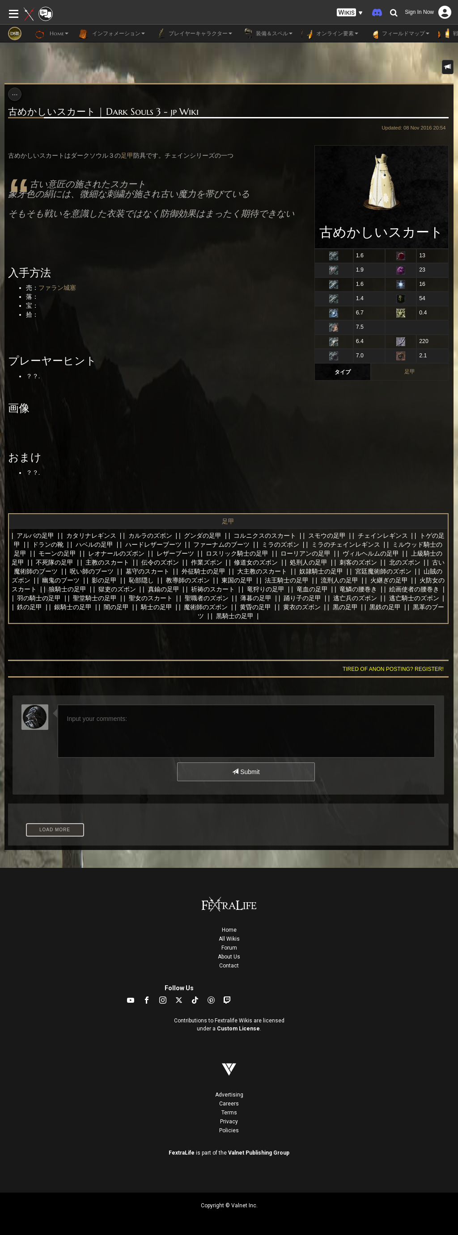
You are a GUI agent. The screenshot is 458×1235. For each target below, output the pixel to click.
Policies (229, 1130)
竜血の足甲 (312, 589)
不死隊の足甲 (54, 562)
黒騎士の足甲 (235, 616)
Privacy (229, 1121)
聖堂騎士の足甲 (95, 598)
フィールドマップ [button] (398, 33)
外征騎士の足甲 (203, 571)
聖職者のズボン (207, 598)
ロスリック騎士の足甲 (237, 553)
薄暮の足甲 (255, 598)
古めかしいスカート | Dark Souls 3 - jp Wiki (103, 112)
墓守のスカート (148, 571)
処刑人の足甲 (308, 562)
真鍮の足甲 (163, 589)
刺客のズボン (358, 562)
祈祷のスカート (213, 589)
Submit (245, 771)
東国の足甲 (237, 580)
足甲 (409, 371)
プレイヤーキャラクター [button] (193, 33)
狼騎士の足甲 (67, 589)
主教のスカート (107, 562)
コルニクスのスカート (264, 535)
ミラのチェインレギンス (345, 544)
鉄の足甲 (29, 607)
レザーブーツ (175, 553)
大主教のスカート (262, 571)
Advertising (229, 1095)
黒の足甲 (345, 607)
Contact (229, 966)
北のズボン (404, 562)
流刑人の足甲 (339, 580)
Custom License (238, 1029)
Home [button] (51, 33)
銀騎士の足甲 (73, 607)
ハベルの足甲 (94, 544)
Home (229, 930)
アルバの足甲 (35, 535)
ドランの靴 (48, 544)
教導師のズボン (188, 580)
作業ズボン (206, 562)
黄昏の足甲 (255, 607)
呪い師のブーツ (92, 571)
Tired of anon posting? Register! (393, 669)
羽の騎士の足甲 (39, 598)
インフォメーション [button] (111, 33)
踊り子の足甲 (302, 598)
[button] (350, 13)
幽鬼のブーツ (61, 580)
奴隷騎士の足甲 (321, 571)
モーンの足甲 (57, 553)
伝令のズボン (160, 562)
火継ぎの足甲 (389, 580)
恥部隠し (141, 580)
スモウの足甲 (327, 535)
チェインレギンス (383, 535)
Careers (229, 1104)
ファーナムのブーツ (221, 544)
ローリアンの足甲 (305, 553)
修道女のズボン (256, 562)
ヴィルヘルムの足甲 (371, 553)
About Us (229, 957)
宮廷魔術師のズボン (383, 571)
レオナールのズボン (116, 553)
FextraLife (182, 1153)
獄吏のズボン (117, 589)
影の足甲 (104, 580)
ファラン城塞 (57, 287)
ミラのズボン (280, 544)
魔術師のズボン (206, 607)
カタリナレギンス (91, 535)
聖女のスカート (151, 598)
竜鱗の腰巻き (358, 589)
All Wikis (229, 939)
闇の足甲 (116, 607)
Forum (229, 948)
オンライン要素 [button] (329, 33)
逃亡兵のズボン (355, 598)
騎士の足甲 (156, 607)
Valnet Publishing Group (258, 1153)
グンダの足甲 (202, 535)
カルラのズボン (150, 535)
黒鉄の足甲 (385, 607)
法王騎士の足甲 (287, 580)
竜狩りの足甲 (265, 589)
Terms (229, 1112)
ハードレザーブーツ (153, 544)
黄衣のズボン (302, 607)
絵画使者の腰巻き (414, 589)
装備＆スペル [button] (267, 33)
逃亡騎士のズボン (414, 598)
